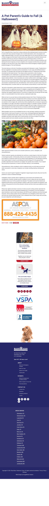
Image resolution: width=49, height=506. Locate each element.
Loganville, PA (20, 418)
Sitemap (25, 472)
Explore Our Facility (23, 370)
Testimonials (21, 372)
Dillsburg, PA (20, 443)
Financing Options (23, 383)
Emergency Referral (23, 393)
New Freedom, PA (21, 434)
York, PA (19, 420)
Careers (20, 395)
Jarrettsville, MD (21, 463)
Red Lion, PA (20, 431)
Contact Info (21, 389)
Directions (21, 391)
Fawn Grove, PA (20, 427)
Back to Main (5, 222)
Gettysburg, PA (20, 440)
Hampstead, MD (21, 461)
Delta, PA (19, 429)
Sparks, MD (19, 454)
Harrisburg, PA (20, 438)
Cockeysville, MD (21, 447)
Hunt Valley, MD (20, 450)
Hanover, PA (20, 436)
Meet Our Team (22, 368)
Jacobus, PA (20, 424)
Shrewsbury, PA (20, 413)
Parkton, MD (20, 456)
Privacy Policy (42, 470)
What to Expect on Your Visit (25, 381)
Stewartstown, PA (21, 415)
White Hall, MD (20, 459)
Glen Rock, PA (20, 422)
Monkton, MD (20, 452)
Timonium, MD (20, 445)
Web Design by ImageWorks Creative (24, 474)
